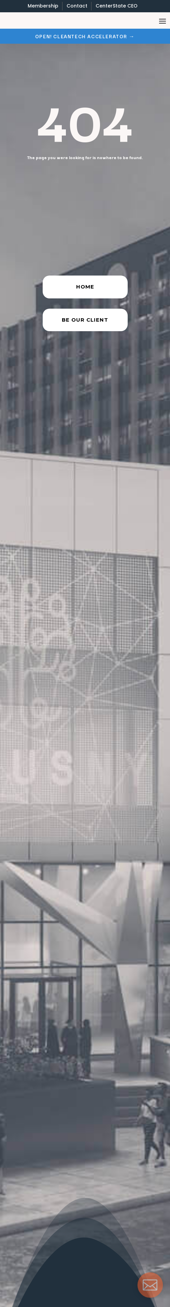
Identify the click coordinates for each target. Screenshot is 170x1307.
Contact (77, 5)
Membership (43, 5)
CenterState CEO (117, 5)
